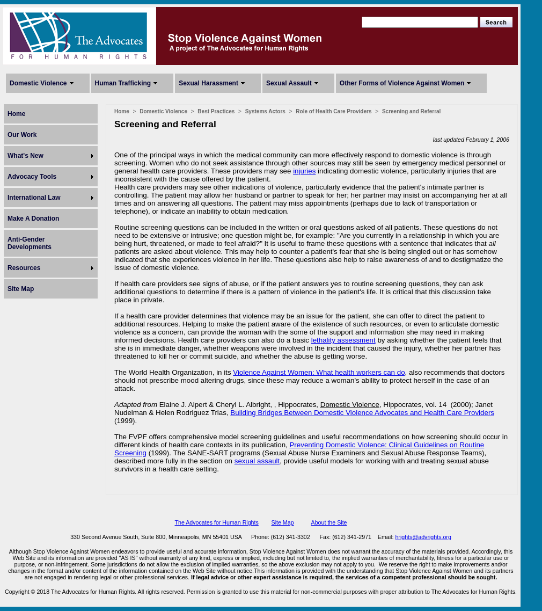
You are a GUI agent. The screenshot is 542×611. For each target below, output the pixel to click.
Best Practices (216, 111)
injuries (304, 171)
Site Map (21, 289)
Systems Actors (265, 111)
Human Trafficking (123, 83)
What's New (25, 155)
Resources (24, 268)
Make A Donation (33, 218)
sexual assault (257, 461)
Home (16, 114)
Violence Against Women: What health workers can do (319, 372)
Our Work (22, 135)
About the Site (329, 522)
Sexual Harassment (208, 83)
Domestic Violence (38, 83)
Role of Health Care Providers (333, 111)
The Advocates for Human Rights (216, 522)
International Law (34, 197)
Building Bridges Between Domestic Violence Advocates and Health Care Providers (362, 413)
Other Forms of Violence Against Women (402, 83)
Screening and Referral (411, 111)
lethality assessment (343, 340)
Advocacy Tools (32, 176)
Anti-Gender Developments (30, 243)
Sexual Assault (289, 83)
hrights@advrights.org (423, 537)
